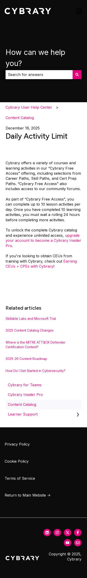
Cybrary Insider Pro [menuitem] (25, 394)
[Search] (77, 74)
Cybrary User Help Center (29, 107)
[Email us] (77, 542)
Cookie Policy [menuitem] (17, 461)
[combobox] (39, 74)
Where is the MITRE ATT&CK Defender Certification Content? (35, 344)
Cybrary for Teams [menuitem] (25, 385)
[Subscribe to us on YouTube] (67, 542)
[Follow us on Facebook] (77, 532)
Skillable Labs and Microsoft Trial (31, 318)
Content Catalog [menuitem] (22, 404)
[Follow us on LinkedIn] (47, 532)
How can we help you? (35, 58)
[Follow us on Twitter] (67, 532)
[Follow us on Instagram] (57, 532)
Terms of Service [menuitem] (20, 478)
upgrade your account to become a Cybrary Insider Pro (43, 240)
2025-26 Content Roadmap (26, 359)
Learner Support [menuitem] (23, 414)
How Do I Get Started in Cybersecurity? (35, 371)
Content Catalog (20, 117)
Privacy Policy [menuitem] (17, 444)
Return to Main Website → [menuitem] (28, 495)
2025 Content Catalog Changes (30, 330)
